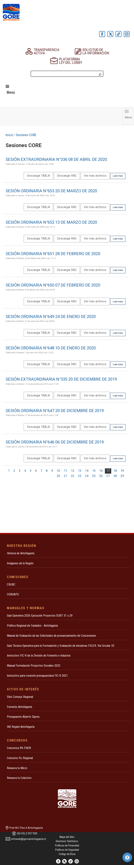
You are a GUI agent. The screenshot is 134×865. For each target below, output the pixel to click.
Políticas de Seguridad (67, 849)
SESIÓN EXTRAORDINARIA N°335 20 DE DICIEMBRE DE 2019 (61, 379)
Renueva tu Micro (17, 768)
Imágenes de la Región (20, 563)
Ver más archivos (95, 175)
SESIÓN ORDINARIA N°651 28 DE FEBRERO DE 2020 (53, 253)
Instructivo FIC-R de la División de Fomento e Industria (38, 655)
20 (58, 476)
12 (72, 470)
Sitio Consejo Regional (20, 697)
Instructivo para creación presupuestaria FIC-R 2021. (37, 675)
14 (86, 470)
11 (65, 470)
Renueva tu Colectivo (19, 778)
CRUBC (11, 584)
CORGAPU (13, 594)
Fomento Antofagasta (19, 707)
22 (72, 476)
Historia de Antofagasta (20, 553)
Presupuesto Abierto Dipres (23, 716)
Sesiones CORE (26, 135)
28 (115, 476)
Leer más (118, 175)
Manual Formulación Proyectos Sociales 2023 (33, 665)
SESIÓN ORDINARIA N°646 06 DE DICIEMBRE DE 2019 (55, 442)
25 (94, 476)
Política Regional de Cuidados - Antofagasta (32, 625)
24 (86, 476)
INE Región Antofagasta (21, 727)
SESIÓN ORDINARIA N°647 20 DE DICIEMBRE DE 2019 (55, 410)
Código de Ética (67, 854)
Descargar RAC (67, 175)
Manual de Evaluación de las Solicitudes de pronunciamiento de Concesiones (51, 635)
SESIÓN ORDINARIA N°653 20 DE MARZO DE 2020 (51, 191)
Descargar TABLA (38, 175)
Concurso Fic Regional (20, 758)
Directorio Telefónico (67, 841)
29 (122, 476)
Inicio (9, 135)
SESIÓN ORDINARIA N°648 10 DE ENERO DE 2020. (51, 348)
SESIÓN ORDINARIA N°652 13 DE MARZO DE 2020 (51, 222)
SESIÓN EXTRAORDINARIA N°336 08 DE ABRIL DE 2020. (57, 159)
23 (79, 476)
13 (79, 470)
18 (115, 470)
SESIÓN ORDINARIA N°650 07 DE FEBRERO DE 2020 (53, 285)
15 (94, 470)
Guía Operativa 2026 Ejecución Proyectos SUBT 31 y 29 (39, 615)
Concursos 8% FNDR (19, 748)
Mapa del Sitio (67, 836)
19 (122, 470)
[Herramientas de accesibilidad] (127, 857)
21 (65, 476)
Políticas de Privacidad (67, 845)
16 (101, 470)
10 (58, 470)
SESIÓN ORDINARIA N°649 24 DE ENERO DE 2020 (51, 316)
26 (101, 476)
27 (108, 476)
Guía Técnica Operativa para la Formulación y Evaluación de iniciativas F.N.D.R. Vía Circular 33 (60, 645)
